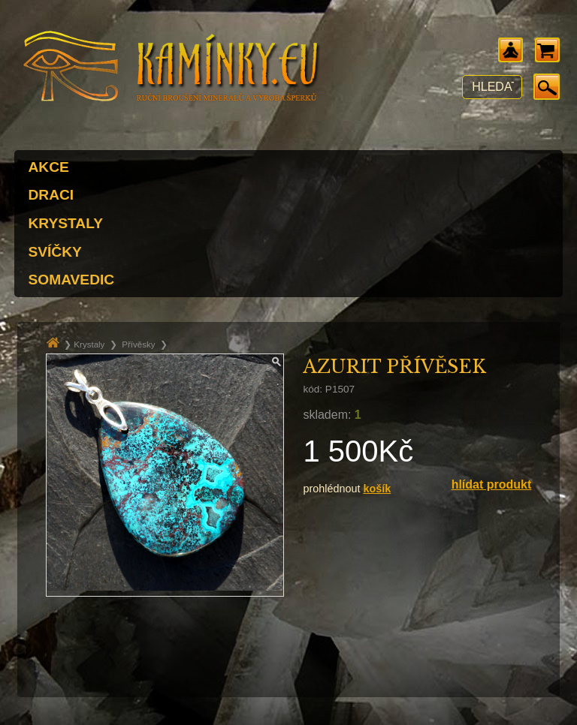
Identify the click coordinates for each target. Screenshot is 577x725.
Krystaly (89, 344)
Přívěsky (138, 344)
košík (377, 489)
